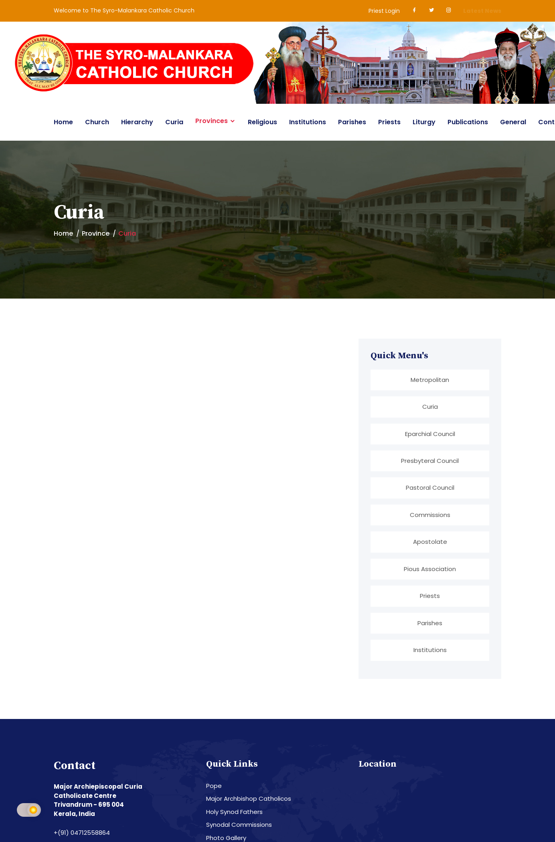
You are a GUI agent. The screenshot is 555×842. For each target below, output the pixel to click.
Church (97, 122)
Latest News (482, 11)
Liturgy (424, 122)
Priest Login (384, 11)
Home (63, 122)
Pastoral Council (430, 488)
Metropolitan (430, 380)
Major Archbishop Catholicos (248, 799)
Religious (262, 122)
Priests (389, 122)
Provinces (211, 121)
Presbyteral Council (430, 460)
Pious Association (430, 569)
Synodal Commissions (239, 825)
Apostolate (430, 542)
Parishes (352, 122)
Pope (214, 786)
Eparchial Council (430, 434)
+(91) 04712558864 (82, 833)
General (513, 122)
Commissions (430, 515)
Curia (174, 122)
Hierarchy (137, 122)
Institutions (307, 122)
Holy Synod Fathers (234, 812)
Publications (468, 122)
